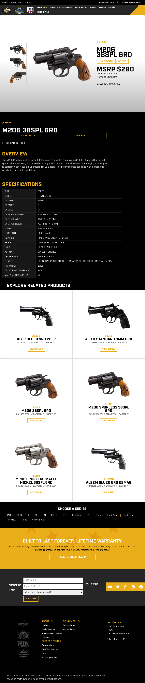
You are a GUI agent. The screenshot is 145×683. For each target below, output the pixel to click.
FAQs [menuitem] (44, 653)
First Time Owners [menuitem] (50, 649)
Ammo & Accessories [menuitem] (60, 7)
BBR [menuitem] (36, 515)
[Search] (139, 10)
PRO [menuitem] (65, 515)
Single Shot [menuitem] (128, 515)
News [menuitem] (92, 7)
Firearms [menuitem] (42, 7)
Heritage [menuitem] (46, 625)
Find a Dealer (106, 61)
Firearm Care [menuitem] (48, 645)
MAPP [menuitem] (54, 515)
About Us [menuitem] (47, 621)
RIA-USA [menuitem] (103, 7)
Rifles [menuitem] (24, 519)
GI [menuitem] (28, 515)
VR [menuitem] (88, 515)
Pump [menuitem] (98, 515)
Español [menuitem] (112, 7)
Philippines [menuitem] (43, 12)
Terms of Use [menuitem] (69, 629)
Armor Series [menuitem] (39, 519)
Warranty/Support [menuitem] (50, 657)
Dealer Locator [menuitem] (48, 629)
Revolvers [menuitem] (77, 515)
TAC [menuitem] (9, 515)
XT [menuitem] (44, 515)
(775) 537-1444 (117, 639)
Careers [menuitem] (45, 637)
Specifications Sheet (109, 83)
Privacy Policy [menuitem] (71, 621)
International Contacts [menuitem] (52, 633)
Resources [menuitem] (80, 7)
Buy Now (122, 61)
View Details (36, 349)
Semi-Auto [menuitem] (112, 515)
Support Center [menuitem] (51, 641)
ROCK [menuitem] (19, 515)
